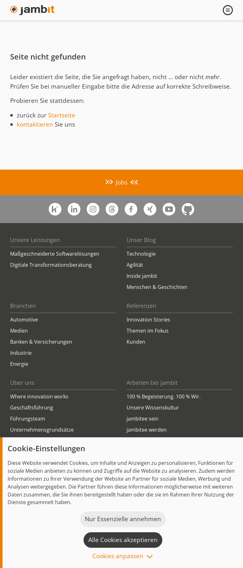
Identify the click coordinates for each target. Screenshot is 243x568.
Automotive (24, 319)
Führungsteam (27, 418)
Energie (19, 363)
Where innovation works (39, 396)
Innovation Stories (148, 319)
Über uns (22, 382)
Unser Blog (141, 240)
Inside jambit (142, 275)
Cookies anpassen (117, 556)
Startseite (61, 115)
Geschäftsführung (31, 407)
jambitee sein (143, 418)
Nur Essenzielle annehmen (123, 519)
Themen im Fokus (148, 330)
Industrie (21, 352)
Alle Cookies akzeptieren (123, 540)
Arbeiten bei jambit (152, 382)
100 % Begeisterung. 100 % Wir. (164, 396)
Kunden (136, 341)
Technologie (141, 253)
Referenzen (141, 305)
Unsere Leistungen (35, 240)
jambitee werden (147, 429)
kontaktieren (35, 124)
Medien (19, 330)
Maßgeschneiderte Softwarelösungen (54, 253)
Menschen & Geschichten (157, 287)
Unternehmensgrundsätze (42, 429)
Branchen (23, 305)
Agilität (135, 264)
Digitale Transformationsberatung (51, 264)
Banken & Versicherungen (41, 341)
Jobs (122, 182)
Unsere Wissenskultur (153, 407)
